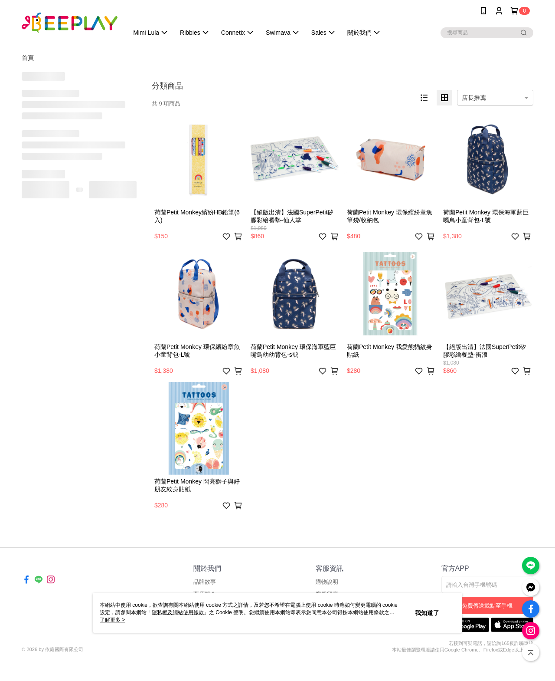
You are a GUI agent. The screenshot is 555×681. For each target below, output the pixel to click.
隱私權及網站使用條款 (178, 612)
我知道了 (427, 612)
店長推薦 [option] (474, 97)
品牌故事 (204, 582)
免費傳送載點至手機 (487, 605)
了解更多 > (112, 620)
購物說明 (327, 582)
